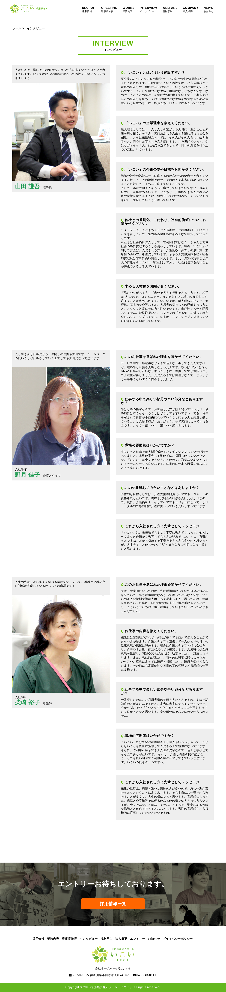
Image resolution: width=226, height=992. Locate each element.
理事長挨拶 (69, 938)
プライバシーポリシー (178, 938)
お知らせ (154, 938)
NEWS (209, 9)
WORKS (129, 9)
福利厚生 (106, 938)
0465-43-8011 (146, 975)
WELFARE (170, 9)
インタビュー (89, 938)
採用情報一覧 (113, 903)
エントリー (137, 938)
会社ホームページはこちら (113, 958)
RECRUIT (89, 9)
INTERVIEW (148, 9)
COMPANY (190, 9)
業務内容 (53, 938)
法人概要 (121, 938)
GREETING (109, 9)
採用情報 (38, 938)
